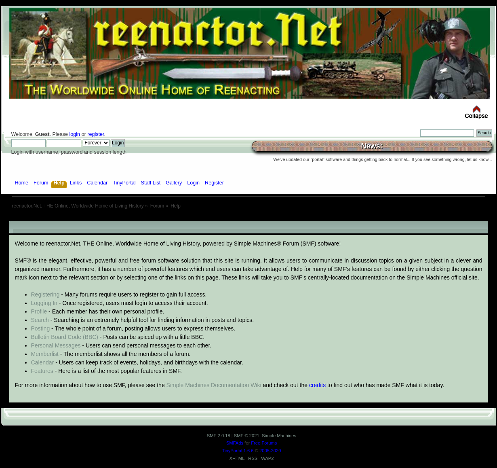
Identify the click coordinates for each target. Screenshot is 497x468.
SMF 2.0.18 (218, 435)
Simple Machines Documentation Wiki (213, 385)
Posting (40, 328)
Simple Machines (279, 435)
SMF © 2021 (246, 435)
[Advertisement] (248, 218)
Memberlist (45, 354)
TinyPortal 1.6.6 (238, 450)
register (95, 134)
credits (317, 385)
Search (40, 320)
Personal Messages (56, 345)
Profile (39, 311)
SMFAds (234, 442)
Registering (45, 294)
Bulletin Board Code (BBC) (65, 337)
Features (42, 371)
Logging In (44, 303)
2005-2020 (270, 450)
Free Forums (264, 442)
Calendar (42, 362)
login (74, 134)
